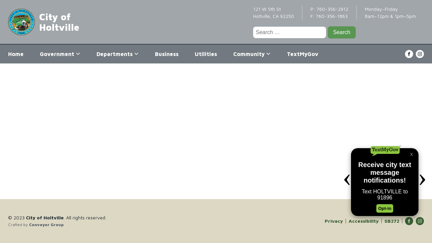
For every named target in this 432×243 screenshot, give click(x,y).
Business (167, 54)
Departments (118, 54)
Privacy (334, 221)
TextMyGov (302, 54)
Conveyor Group (46, 225)
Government (60, 54)
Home (16, 54)
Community (252, 54)
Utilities (206, 54)
